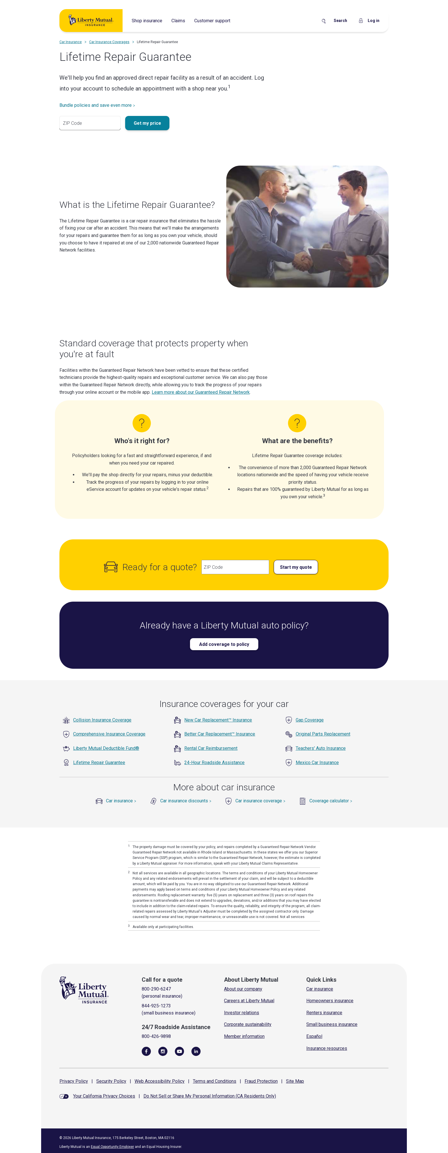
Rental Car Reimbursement (210, 748)
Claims (178, 20)
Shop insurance (147, 20)
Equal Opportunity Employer (112, 1147)
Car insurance (121, 801)
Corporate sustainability (247, 1024)
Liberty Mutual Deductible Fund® (106, 748)
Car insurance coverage (260, 801)
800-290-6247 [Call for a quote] (156, 989)
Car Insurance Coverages (109, 42)
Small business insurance (331, 1024)
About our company (243, 989)
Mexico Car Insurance (317, 762)
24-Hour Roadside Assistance (214, 762)
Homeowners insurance (329, 1000)
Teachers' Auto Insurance (321, 748)
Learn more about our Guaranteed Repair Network (201, 392)
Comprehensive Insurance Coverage (109, 734)
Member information (244, 1036)
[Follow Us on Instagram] (162, 1051)
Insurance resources (326, 1048)
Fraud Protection (261, 1081)
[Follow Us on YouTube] (179, 1051)
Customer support (212, 20)
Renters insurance (324, 1012)
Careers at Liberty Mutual (249, 1000)
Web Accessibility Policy (160, 1081)
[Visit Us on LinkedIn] (196, 1051)
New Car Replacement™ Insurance (218, 720)
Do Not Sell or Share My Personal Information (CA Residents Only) (209, 1096)
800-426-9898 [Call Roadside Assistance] (156, 1036)
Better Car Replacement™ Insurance (219, 734)
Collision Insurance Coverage (102, 720)
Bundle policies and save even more (97, 105)
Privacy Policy (73, 1081)
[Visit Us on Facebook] (146, 1051)
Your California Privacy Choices (104, 1096)
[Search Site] (334, 21)
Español (314, 1036)
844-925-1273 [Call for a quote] (156, 1006)
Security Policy (111, 1081)
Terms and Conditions (214, 1081)
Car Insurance (70, 42)
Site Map (295, 1081)
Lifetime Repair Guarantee (99, 762)
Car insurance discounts (185, 801)
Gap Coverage (310, 720)
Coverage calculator (330, 801)
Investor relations (241, 1012)
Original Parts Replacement (323, 734)
